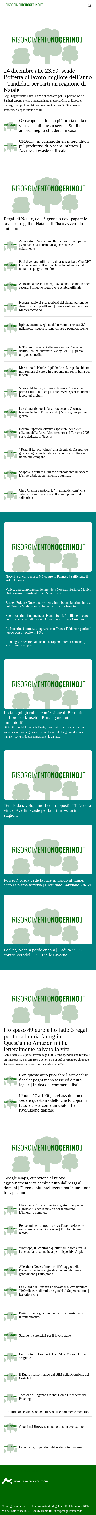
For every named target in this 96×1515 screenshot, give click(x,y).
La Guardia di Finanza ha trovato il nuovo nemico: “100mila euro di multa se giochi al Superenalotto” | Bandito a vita (54, 1290)
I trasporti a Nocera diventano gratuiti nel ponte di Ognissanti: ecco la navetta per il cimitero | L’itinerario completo (52, 1209)
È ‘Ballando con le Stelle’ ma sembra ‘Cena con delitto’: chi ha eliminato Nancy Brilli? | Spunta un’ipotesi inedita (51, 351)
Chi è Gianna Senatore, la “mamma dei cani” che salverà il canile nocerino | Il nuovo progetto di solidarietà (52, 494)
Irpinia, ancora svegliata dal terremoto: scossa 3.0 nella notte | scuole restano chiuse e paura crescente (53, 326)
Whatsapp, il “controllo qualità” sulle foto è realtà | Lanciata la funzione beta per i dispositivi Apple (53, 1250)
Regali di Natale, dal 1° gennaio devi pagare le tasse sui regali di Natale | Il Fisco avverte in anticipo (45, 223)
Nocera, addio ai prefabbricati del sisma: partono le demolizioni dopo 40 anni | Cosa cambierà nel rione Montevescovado (53, 306)
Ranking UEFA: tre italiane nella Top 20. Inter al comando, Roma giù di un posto (45, 643)
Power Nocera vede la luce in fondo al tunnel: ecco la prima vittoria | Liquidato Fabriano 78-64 (47, 882)
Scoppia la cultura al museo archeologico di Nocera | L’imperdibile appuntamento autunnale (54, 473)
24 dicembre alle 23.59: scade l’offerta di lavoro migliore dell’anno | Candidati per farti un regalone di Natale (48, 80)
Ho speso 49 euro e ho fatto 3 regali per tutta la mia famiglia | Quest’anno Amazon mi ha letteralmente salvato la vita (46, 1039)
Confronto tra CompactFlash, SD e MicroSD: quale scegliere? (53, 1356)
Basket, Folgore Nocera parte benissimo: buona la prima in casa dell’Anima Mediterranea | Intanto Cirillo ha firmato (48, 604)
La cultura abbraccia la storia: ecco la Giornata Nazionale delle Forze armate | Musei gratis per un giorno (53, 412)
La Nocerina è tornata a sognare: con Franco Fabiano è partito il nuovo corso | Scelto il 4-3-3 (48, 630)
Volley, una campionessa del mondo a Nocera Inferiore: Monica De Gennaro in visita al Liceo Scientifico (48, 591)
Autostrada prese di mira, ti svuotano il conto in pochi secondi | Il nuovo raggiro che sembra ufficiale (55, 285)
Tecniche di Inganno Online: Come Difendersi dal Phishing (52, 1397)
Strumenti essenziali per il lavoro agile (45, 1335)
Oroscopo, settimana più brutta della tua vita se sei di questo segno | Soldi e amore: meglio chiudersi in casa (55, 125)
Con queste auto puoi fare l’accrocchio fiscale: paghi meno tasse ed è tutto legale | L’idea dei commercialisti (53, 1080)
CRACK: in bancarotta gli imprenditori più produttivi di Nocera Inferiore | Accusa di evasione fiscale (54, 146)
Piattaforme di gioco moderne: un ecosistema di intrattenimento (51, 1315)
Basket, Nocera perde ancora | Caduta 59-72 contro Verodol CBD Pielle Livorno (43, 952)
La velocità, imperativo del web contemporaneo (51, 1447)
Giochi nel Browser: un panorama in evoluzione (51, 1426)
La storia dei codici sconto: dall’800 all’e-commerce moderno (47, 1412)
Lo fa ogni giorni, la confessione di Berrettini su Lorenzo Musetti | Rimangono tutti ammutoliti (44, 717)
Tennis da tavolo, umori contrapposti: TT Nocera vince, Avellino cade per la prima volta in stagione (47, 810)
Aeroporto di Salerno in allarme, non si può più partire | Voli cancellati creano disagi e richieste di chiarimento (55, 244)
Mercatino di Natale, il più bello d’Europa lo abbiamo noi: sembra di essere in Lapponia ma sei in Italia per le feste (55, 371)
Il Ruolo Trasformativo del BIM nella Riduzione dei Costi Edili (54, 1376)
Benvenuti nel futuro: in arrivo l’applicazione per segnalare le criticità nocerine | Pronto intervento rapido (52, 1229)
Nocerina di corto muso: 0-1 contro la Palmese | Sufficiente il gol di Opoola (47, 578)
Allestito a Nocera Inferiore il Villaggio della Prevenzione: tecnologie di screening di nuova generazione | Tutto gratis (50, 1270)
